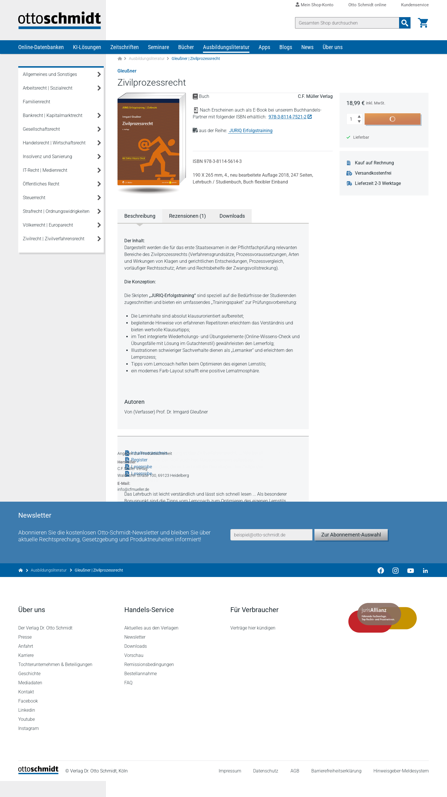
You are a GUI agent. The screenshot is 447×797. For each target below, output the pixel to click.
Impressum (230, 787)
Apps (264, 48)
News (307, 48)
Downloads (135, 662)
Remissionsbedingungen (149, 680)
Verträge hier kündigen (252, 644)
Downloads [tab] (232, 217)
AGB (294, 787)
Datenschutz (265, 787)
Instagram (28, 744)
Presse (25, 653)
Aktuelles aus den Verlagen (151, 644)
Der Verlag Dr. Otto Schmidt (45, 644)
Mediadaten (30, 698)
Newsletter (134, 653)
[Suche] (347, 23)
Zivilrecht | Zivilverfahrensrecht (53, 239)
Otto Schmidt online (367, 5)
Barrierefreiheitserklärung (336, 787)
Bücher (186, 48)
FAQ (128, 698)
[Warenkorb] (423, 23)
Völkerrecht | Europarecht (48, 226)
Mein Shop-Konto (317, 4)
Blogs (285, 48)
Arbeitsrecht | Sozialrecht (47, 89)
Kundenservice (415, 5)
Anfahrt (25, 662)
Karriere (26, 671)
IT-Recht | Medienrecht (45, 171)
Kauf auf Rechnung (374, 164)
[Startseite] (38, 788)
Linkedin (26, 726)
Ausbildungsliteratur (226, 48)
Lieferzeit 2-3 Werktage (378, 184)
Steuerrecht (34, 198)
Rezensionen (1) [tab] (187, 217)
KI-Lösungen (87, 48)
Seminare (158, 48)
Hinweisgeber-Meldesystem (401, 787)
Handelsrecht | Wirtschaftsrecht (54, 143)
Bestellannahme (140, 689)
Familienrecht (36, 102)
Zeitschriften (124, 48)
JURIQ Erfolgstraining (251, 131)
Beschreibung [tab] (139, 217)
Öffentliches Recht (41, 184)
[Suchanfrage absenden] (405, 23)
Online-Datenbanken (41, 48)
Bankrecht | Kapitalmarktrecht (52, 116)
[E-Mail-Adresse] (271, 549)
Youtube (26, 735)
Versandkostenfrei (373, 174)
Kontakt (26, 708)
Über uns (333, 48)
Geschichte (29, 689)
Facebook (28, 717)
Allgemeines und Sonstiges (50, 75)
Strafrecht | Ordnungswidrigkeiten (56, 212)
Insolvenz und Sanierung (47, 157)
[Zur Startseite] (119, 59)
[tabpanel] (213, 326)
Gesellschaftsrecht (41, 130)
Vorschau (133, 671)
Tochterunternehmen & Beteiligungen (55, 680)
